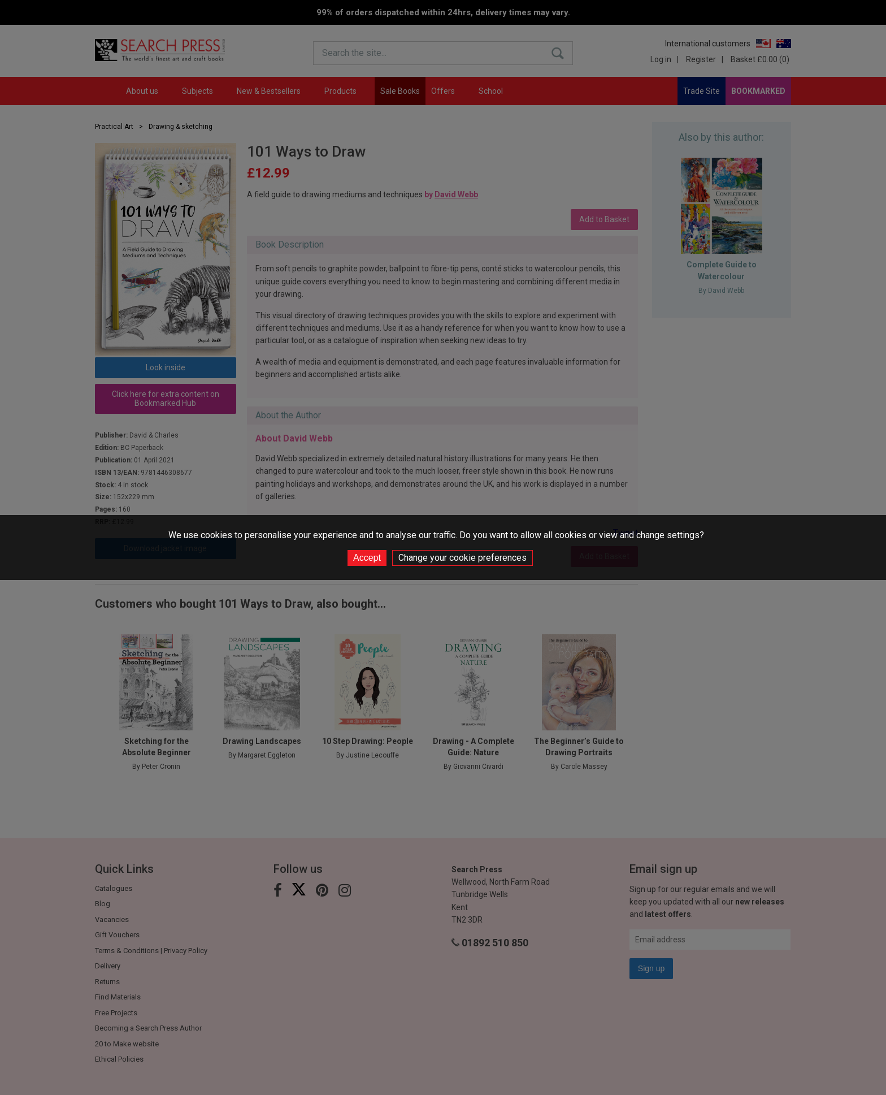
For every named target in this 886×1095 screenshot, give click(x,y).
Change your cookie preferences (462, 557)
